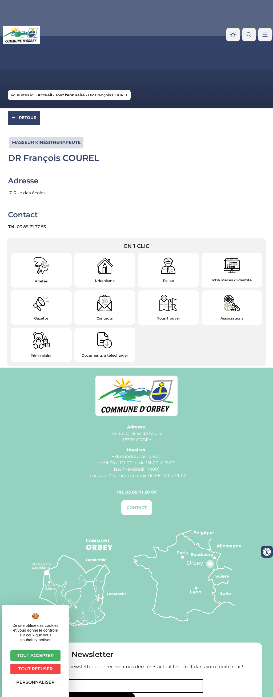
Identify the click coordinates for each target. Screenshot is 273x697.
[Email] (101, 686)
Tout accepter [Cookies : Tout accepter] (35, 655)
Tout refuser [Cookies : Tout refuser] (35, 668)
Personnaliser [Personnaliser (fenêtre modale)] (35, 682)
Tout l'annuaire (70, 95)
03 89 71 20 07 (141, 492)
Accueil (45, 95)
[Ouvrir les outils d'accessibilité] (267, 552)
